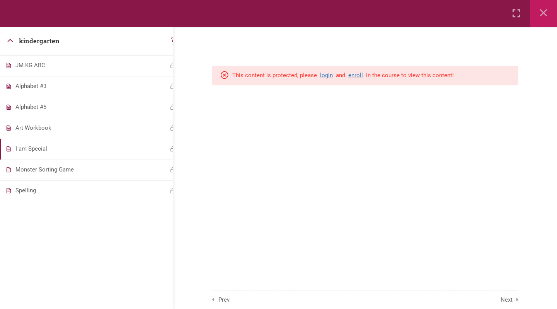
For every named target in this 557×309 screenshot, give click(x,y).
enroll (360, 75)
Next (512, 299)
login (331, 75)
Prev (229, 299)
